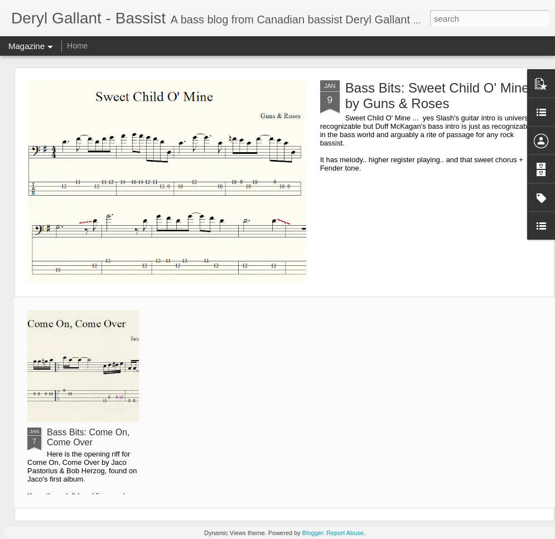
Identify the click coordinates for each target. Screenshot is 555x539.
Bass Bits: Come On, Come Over (88, 437)
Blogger (312, 533)
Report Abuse (345, 533)
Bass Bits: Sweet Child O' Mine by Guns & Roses (437, 95)
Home (77, 45)
